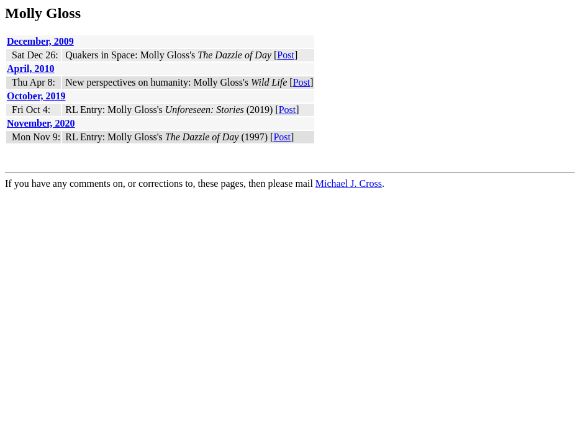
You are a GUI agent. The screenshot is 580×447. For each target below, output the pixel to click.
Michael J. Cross (348, 183)
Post (285, 55)
